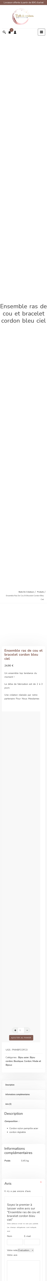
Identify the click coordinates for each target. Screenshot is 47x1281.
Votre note (12, 1250)
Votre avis (12, 1255)
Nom (9, 1236)
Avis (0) (8, 1104)
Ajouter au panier (21, 1037)
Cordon (27, 1061)
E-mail (27, 1236)
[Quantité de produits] (21, 1030)
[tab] (23, 1085)
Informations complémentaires (17, 1094)
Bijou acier (23, 1057)
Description (9, 1085)
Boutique (18, 1061)
